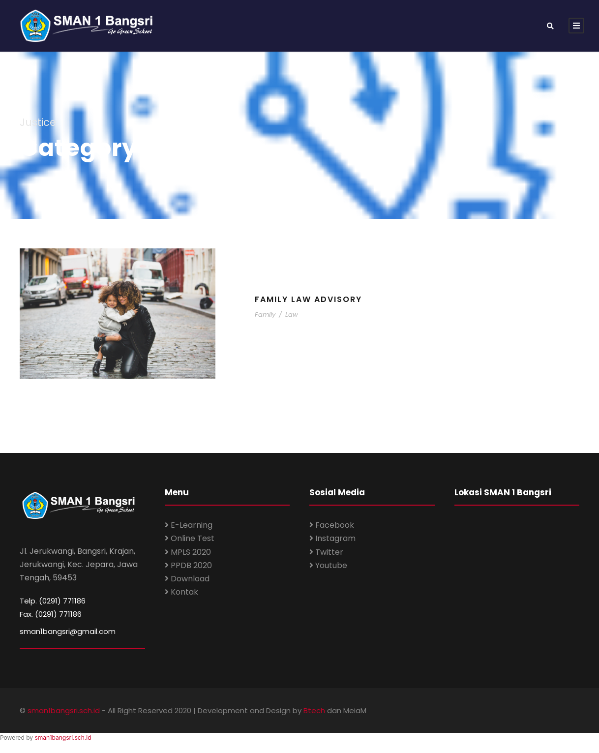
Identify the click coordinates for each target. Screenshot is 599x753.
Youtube (328, 565)
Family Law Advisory (308, 299)
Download (187, 578)
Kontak (181, 592)
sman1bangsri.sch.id (64, 710)
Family (265, 314)
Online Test (189, 538)
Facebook (331, 525)
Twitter (326, 552)
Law (291, 314)
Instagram (332, 538)
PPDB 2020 (188, 565)
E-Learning (188, 525)
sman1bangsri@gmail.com (68, 631)
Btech (314, 710)
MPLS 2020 (188, 552)
